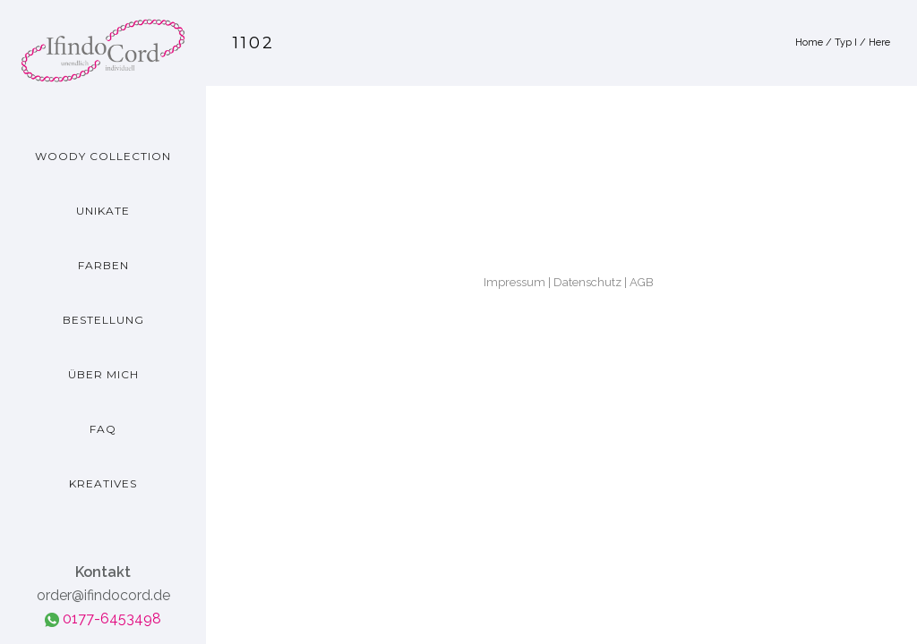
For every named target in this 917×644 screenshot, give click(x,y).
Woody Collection (103, 156)
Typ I (846, 42)
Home (809, 42)
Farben (103, 265)
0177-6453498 (103, 618)
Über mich (103, 374)
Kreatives (103, 483)
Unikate (103, 210)
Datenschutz (587, 282)
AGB (642, 282)
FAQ (103, 429)
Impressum (514, 282)
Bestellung (103, 319)
